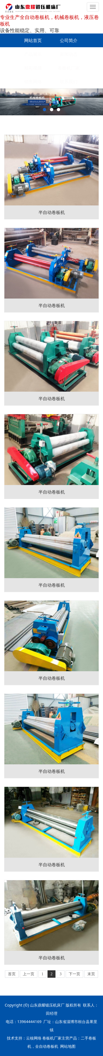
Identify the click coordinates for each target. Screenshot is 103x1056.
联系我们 (68, 82)
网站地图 (68, 1046)
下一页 (74, 974)
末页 (91, 974)
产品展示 (33, 54)
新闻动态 (68, 54)
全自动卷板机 (46, 1046)
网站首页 (33, 40)
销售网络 (33, 82)
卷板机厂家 (69, 68)
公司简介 (68, 40)
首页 (12, 974)
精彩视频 (33, 68)
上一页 (28, 974)
